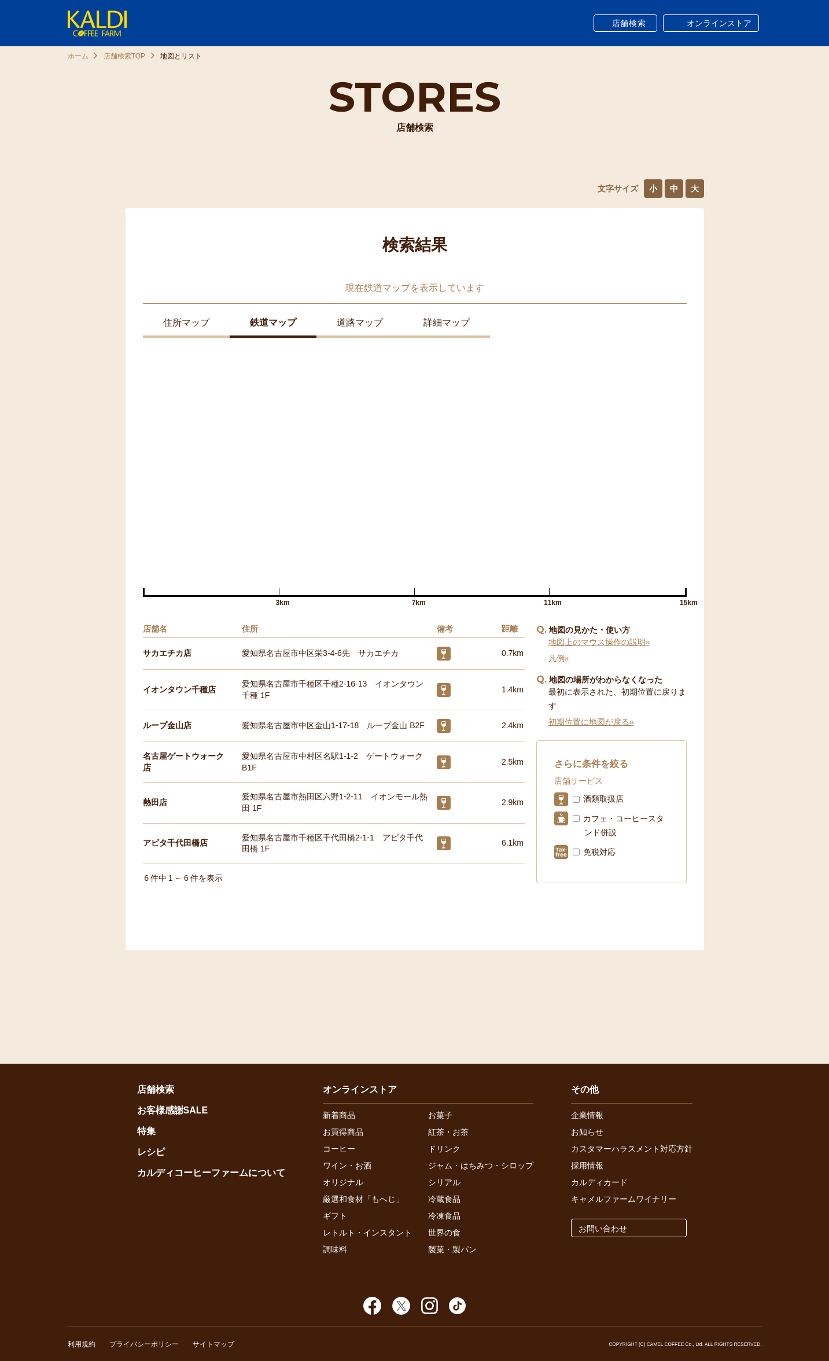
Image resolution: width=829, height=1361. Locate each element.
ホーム (78, 56)
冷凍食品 (444, 1215)
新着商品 (339, 1115)
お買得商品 (343, 1132)
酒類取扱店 (603, 798)
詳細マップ (446, 322)
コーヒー (339, 1148)
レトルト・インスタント (367, 1232)
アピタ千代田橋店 (175, 842)
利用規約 (81, 1344)
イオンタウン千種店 (179, 689)
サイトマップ (213, 1344)
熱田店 (155, 802)
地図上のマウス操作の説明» (599, 642)
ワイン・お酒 (347, 1165)
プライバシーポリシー (144, 1344)
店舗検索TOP (124, 56)
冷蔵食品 (444, 1199)
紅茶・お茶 (448, 1132)
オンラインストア (719, 23)
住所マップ (186, 322)
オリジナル (343, 1182)
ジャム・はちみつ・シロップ (480, 1165)
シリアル (444, 1182)
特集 (146, 1131)
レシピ (151, 1152)
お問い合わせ (603, 1228)
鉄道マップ (273, 322)
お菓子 (440, 1115)
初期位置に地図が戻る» (591, 721)
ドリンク (444, 1148)
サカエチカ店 (167, 653)
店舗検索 (629, 23)
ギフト (335, 1215)
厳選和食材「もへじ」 (363, 1199)
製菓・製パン (452, 1249)
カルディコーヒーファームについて (211, 1173)
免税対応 (599, 852)
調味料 (335, 1249)
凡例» (558, 658)
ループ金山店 (167, 725)
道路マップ (360, 322)
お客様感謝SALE (172, 1110)
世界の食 (444, 1232)
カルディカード (599, 1182)
